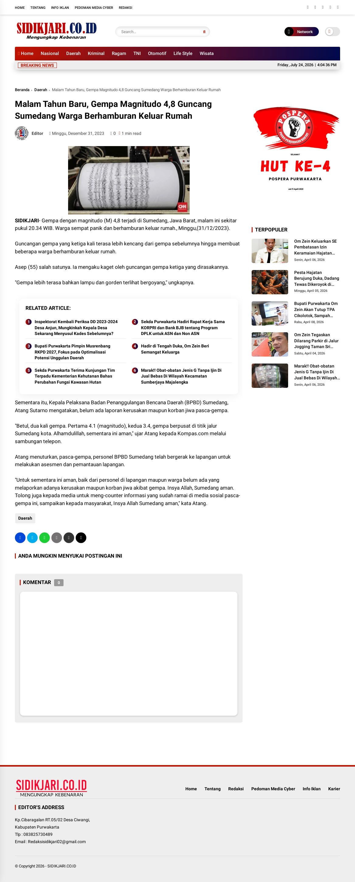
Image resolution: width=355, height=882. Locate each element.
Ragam (119, 53)
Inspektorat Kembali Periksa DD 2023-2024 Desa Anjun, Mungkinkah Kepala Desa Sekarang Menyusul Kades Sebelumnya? (76, 327)
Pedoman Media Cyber (94, 8)
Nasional (50, 53)
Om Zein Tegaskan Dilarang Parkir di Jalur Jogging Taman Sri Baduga (316, 341)
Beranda (22, 89)
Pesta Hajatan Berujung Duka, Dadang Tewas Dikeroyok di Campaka (316, 279)
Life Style (183, 53)
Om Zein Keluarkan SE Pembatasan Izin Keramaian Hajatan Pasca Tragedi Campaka (315, 247)
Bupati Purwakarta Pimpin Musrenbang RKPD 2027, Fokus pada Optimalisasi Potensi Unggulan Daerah (72, 352)
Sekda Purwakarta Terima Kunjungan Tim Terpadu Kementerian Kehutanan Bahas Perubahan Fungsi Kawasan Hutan (75, 376)
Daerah (73, 53)
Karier (334, 788)
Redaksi (125, 8)
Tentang (37, 8)
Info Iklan (60, 8)
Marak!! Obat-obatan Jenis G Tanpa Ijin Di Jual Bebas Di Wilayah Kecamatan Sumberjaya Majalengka (181, 376)
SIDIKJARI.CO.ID (61, 866)
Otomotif (157, 53)
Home (20, 8)
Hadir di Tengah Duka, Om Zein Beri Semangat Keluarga (175, 349)
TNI (137, 53)
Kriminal (96, 53)
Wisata (207, 53)
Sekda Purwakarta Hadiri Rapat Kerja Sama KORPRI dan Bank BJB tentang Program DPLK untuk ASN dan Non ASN (183, 327)
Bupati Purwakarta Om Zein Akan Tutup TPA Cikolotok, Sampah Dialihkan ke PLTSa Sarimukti (316, 310)
